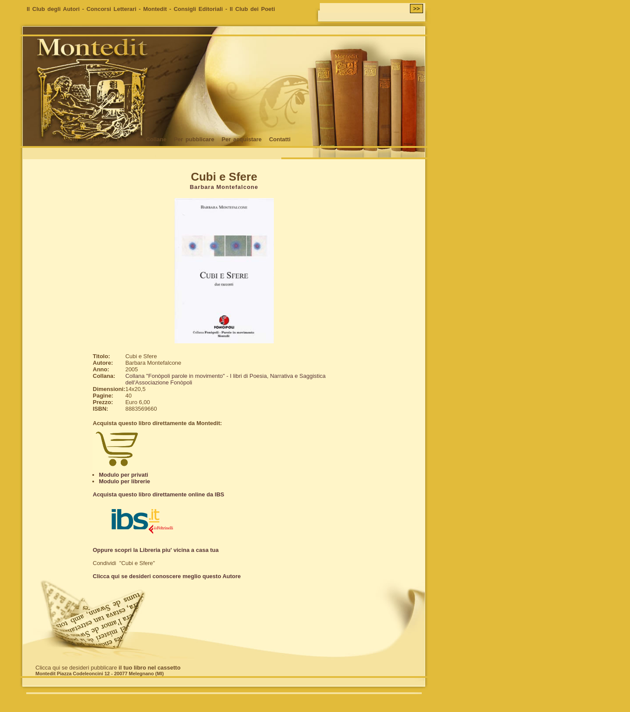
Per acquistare (241, 139)
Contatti (279, 139)
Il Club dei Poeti (252, 9)
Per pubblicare (194, 139)
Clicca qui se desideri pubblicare (108, 667)
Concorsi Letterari (111, 9)
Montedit (155, 9)
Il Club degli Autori (53, 9)
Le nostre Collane (141, 139)
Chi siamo (64, 139)
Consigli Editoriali (198, 9)
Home (34, 139)
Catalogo (97, 139)
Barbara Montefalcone (224, 187)
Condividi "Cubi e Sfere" (124, 563)
